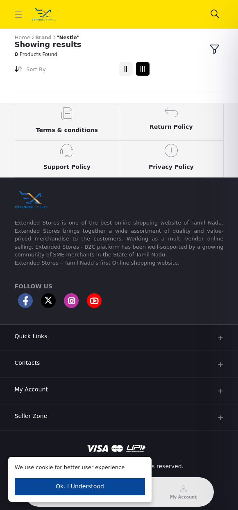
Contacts (27, 362)
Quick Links (31, 336)
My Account (31, 389)
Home (22, 37)
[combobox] (69, 71)
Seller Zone (31, 416)
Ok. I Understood (80, 486)
